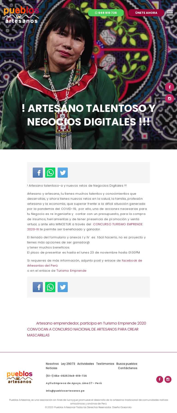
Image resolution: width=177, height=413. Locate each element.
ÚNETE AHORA (146, 13)
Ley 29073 (68, 364)
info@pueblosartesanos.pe (65, 391)
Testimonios (105, 364)
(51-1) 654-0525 (57, 376)
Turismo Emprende (71, 270)
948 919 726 (106, 13)
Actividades (85, 364)
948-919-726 (78, 376)
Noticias (51, 368)
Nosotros (52, 364)
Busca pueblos (126, 364)
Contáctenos (127, 368)
